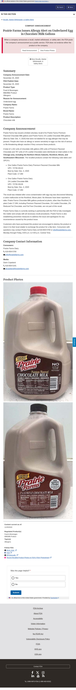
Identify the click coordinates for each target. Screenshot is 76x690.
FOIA (38, 644)
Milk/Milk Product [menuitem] (10, 536)
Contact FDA (38, 666)
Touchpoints (53, 598)
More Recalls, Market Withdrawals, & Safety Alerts (38, 61)
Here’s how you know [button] (42, 1)
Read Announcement (29, 50)
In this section (8, 14)
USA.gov (37, 654)
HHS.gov (38, 649)
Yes (16, 578)
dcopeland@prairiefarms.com (17, 269)
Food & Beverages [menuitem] (10, 534)
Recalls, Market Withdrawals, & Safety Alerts (18, 20)
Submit (16, 593)
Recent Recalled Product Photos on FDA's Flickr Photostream (28, 558)
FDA (8, 553)
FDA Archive (38, 608)
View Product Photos (47, 50)
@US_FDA (10, 550)
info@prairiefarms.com (62, 230)
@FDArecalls (11, 555)
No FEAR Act (38, 634)
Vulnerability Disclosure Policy (38, 639)
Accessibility (38, 619)
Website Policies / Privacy (38, 629)
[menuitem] (38, 526)
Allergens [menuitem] (7, 542)
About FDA (38, 613)
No (16, 584)
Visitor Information (38, 624)
